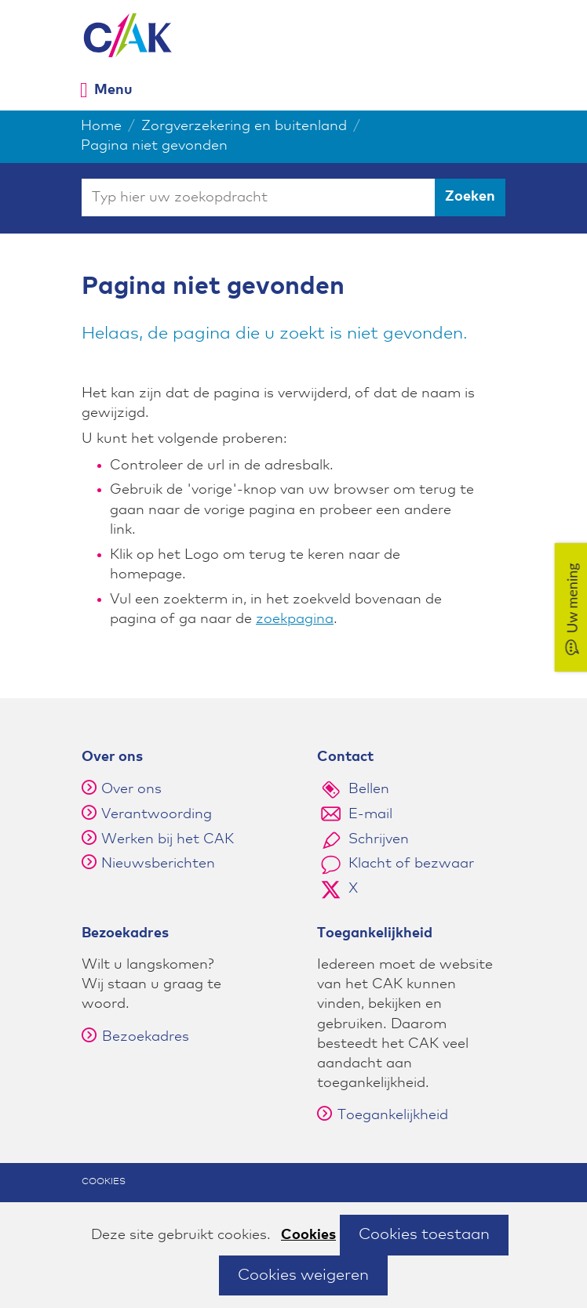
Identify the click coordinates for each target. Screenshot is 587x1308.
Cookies (308, 1235)
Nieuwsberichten (158, 864)
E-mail (370, 814)
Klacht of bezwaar (411, 864)
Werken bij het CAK (167, 839)
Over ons (131, 789)
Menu (113, 90)
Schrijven (378, 839)
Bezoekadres (135, 1037)
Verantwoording (156, 814)
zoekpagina (295, 619)
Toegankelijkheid (382, 1115)
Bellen (368, 789)
